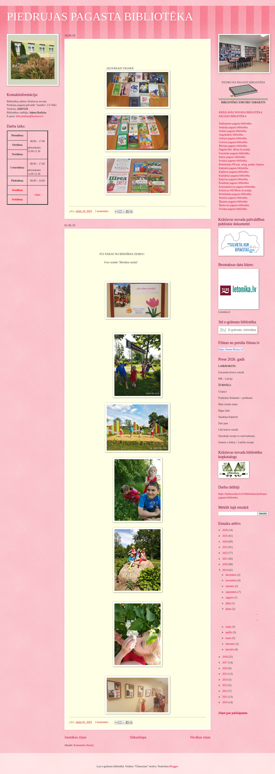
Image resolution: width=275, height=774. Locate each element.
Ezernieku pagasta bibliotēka (234, 153)
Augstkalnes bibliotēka (231, 134)
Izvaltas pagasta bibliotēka (233, 160)
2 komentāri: (102, 722)
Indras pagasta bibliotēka (232, 157)
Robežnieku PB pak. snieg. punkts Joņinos (241, 164)
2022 (225, 553)
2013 (225, 685)
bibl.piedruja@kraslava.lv (29, 116)
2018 (225, 656)
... (241, 613)
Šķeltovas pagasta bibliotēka (234, 205)
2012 (225, 691)
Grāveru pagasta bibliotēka (233, 142)
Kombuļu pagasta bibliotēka (234, 183)
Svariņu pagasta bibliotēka (233, 208)
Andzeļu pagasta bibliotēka (233, 127)
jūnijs (229, 608)
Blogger (173, 766)
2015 (225, 673)
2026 (225, 530)
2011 (225, 696)
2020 (225, 564)
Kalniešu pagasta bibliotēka (233, 168)
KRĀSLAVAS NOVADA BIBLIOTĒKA (240, 112)
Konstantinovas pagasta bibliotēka (237, 186)
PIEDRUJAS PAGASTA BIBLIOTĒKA (100, 16)
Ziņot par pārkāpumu (232, 713)
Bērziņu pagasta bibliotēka (233, 145)
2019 (225, 570)
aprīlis (229, 632)
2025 (225, 535)
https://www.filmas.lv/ (230, 349)
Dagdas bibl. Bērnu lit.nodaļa (234, 149)
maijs (229, 626)
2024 (225, 541)
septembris (232, 592)
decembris (231, 574)
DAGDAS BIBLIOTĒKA (233, 116)
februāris (231, 643)
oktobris (230, 586)
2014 (225, 679)
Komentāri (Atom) (83, 745)
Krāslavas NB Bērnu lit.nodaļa (235, 190)
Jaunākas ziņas (75, 737)
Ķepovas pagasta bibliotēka (233, 179)
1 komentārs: (102, 211)
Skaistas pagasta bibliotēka (233, 197)
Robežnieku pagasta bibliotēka (235, 194)
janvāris (230, 649)
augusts (230, 597)
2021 (225, 558)
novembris (232, 580)
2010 (225, 702)
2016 (225, 668)
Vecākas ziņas (200, 737)
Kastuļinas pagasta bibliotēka (234, 175)
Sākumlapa (138, 737)
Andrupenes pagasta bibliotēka (235, 123)
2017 (225, 662)
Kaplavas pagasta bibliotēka (234, 171)
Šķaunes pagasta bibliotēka (233, 201)
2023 (225, 547)
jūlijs (229, 603)
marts (229, 638)
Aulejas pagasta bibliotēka (233, 138)
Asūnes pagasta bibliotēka (233, 131)
